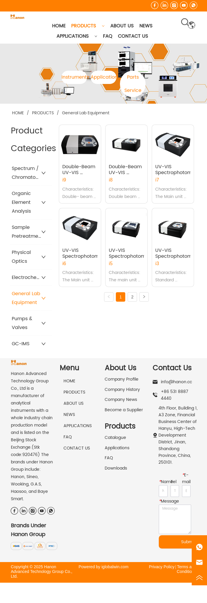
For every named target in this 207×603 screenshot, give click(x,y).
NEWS (145, 26)
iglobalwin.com (114, 566)
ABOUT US (121, 26)
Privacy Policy (161, 566)
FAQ (107, 36)
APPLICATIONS (76, 36)
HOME (59, 26)
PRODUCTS (88, 26)
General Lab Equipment (85, 113)
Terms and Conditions (186, 569)
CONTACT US (133, 36)
